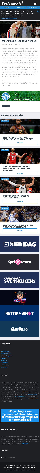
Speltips (6, 7)
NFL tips (3, 358)
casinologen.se (32, 394)
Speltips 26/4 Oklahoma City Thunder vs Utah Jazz (18, 226)
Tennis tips (4, 360)
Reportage (4, 367)
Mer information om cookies (9, 18)
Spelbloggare (30, 469)
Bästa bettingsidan (7, 356)
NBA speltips (26, 467)
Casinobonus (5, 365)
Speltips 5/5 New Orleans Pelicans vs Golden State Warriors (16, 169)
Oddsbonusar (5, 351)
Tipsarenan (8, 465)
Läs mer (20, 142)
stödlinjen (25, 444)
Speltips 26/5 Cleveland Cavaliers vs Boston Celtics (18, 138)
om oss (25, 392)
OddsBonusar (20, 7)
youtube (11, 457)
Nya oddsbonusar (19, 469)
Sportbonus (4, 363)
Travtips (18, 467)
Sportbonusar (33, 7)
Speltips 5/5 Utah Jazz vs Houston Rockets (16, 197)
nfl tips (33, 467)
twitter (4, 457)
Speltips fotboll (5, 353)
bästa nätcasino (20, 396)
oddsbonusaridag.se (32, 399)
